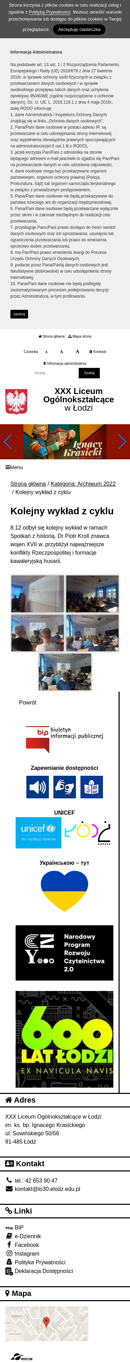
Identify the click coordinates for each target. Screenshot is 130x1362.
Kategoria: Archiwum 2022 (83, 484)
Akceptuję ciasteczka (79, 29)
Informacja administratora (65, 363)
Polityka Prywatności (35, 1262)
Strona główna (51, 336)
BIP (14, 1228)
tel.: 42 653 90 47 (31, 1181)
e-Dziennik (23, 1236)
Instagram (22, 1253)
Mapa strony (80, 336)
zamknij (19, 314)
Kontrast (97, 352)
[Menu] (65, 467)
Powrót (27, 703)
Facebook (22, 1244)
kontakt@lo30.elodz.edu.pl (42, 1189)
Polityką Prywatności (49, 12)
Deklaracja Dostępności (39, 1271)
